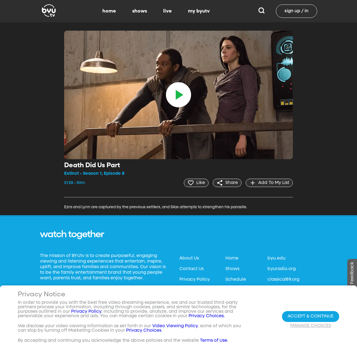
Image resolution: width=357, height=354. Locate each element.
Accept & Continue (311, 316)
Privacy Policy (194, 279)
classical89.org (283, 279)
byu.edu (276, 258)
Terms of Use (213, 340)
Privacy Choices (143, 330)
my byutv (199, 11)
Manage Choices (310, 326)
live (167, 11)
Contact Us (191, 269)
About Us (189, 258)
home (109, 11)
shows (139, 11)
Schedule (235, 279)
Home (231, 258)
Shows (232, 269)
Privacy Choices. (207, 316)
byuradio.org (281, 269)
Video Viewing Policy (175, 326)
